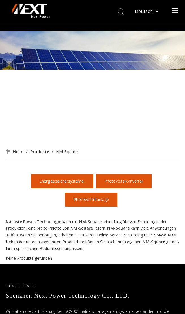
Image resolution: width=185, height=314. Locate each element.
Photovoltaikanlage (91, 199)
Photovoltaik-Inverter (123, 181)
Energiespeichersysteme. (62, 181)
